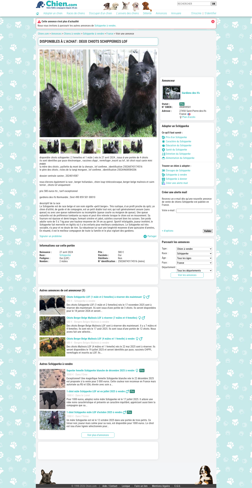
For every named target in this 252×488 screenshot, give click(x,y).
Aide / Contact (109, 486)
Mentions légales (161, 486)
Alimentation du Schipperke (178, 158)
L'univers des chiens (127, 13)
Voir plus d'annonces (98, 435)
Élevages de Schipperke (176, 170)
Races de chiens (76, 13)
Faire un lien (141, 486)
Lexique (126, 486)
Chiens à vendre (72, 33)
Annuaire (176, 13)
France (109, 33)
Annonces (161, 13)
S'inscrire (196, 13)
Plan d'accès (188, 117)
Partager (150, 236)
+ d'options (167, 230)
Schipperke (65, 255)
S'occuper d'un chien (100, 13)
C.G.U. (177, 486)
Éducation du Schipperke (176, 145)
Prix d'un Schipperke (174, 137)
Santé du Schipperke (174, 149)
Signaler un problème (51, 236)
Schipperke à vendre (105, 25)
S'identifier (210, 13)
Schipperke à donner (174, 178)
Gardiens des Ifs (181, 93)
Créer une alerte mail (175, 183)
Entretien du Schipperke (176, 153)
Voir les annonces (187, 275)
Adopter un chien (53, 13)
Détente (147, 13)
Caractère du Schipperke (176, 141)
